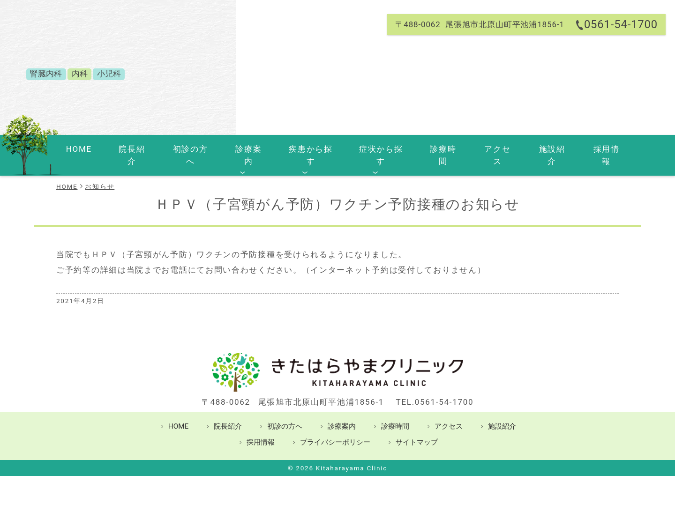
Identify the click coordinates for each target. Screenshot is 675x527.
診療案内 (243, 149)
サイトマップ (417, 429)
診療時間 (431, 149)
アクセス (481, 149)
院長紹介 (133, 149)
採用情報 (581, 149)
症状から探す (371, 149)
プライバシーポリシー (335, 429)
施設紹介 (531, 149)
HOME (88, 149)
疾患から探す (302, 149)
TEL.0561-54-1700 (435, 389)
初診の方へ (188, 149)
